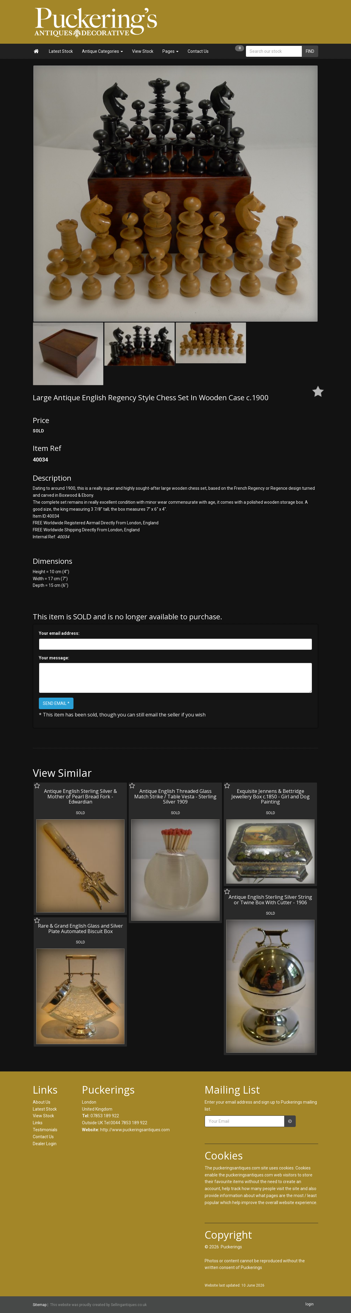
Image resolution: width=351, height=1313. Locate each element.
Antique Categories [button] (102, 51)
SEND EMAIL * (56, 703)
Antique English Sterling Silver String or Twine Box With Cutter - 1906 (270, 900)
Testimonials (45, 1129)
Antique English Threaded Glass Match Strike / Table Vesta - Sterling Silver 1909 (175, 796)
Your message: (54, 657)
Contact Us (198, 51)
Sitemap (39, 1305)
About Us (41, 1102)
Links (38, 1122)
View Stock (142, 51)
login (309, 1304)
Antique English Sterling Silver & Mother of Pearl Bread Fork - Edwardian (80, 796)
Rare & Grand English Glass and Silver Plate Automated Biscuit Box (80, 928)
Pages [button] (170, 51)
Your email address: (59, 633)
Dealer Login (44, 1143)
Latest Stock (61, 51)
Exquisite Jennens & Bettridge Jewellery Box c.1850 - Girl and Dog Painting (270, 796)
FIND (310, 51)
